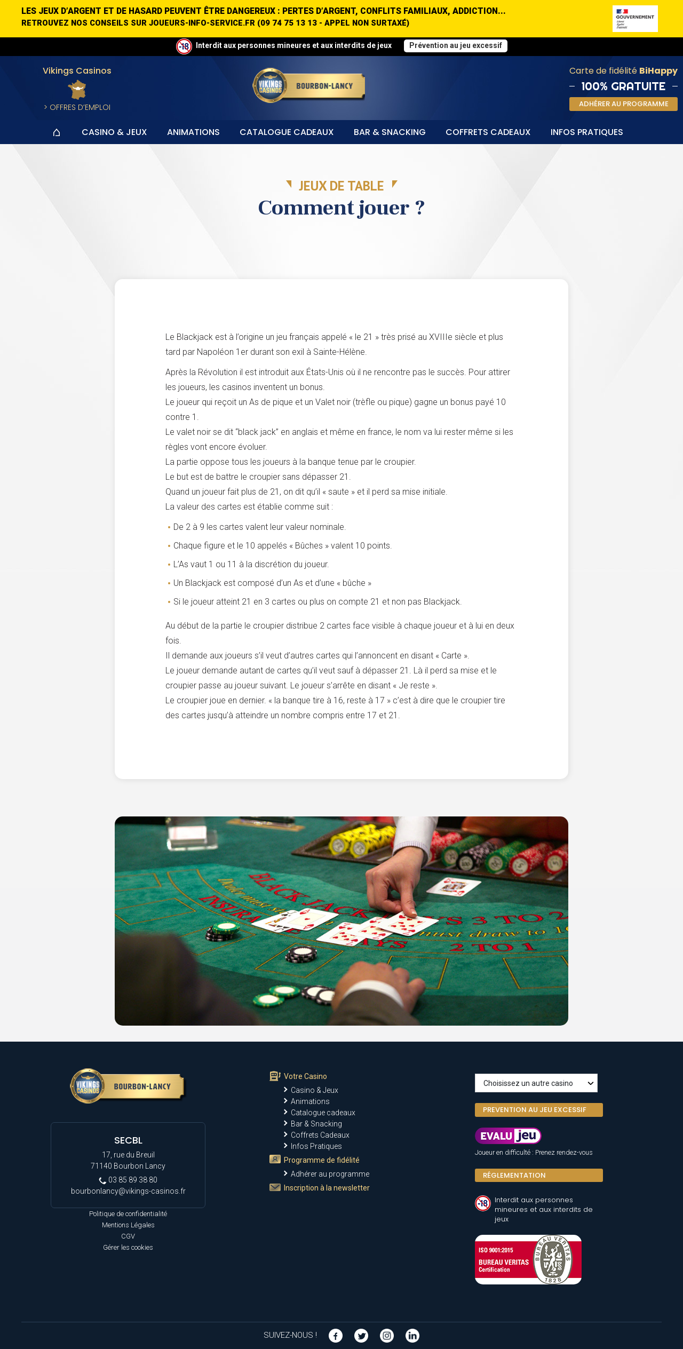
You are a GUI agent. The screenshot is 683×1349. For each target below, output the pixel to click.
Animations (193, 132)
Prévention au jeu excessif (455, 45)
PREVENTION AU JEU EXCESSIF (534, 1110)
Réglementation (514, 1175)
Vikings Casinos (77, 71)
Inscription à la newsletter (327, 1188)
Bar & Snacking (390, 132)
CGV (128, 1236)
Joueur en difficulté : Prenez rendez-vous (534, 1152)
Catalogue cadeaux (287, 132)
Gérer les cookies (128, 1247)
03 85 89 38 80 (128, 1180)
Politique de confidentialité (128, 1214)
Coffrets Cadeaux (488, 132)
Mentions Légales (128, 1225)
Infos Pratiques (587, 132)
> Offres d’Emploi (77, 107)
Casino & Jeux (114, 132)
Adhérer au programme (330, 1174)
